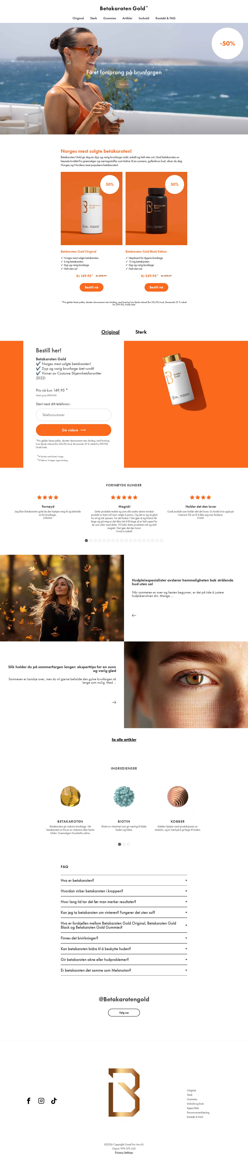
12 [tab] (135, 541)
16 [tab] (153, 541)
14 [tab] (144, 541)
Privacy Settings (124, 1152)
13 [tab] (140, 541)
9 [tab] (122, 541)
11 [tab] (131, 541)
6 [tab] (108, 541)
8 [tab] (117, 541)
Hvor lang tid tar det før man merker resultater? (98, 901)
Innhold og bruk (195, 1103)
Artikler (127, 18)
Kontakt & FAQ (165, 18)
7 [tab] (113, 541)
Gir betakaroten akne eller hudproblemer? (95, 959)
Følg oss (124, 1012)
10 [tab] (126, 541)
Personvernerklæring (198, 1112)
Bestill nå (91, 287)
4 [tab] (99, 541)
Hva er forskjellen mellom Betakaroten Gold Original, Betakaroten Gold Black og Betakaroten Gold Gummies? (118, 925)
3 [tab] (95, 541)
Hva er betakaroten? (77, 880)
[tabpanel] (47, 507)
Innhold (144, 18)
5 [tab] (104, 541)
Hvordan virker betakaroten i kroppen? (92, 891)
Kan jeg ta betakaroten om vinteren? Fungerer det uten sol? (108, 912)
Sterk (93, 18)
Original (78, 18)
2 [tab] (91, 541)
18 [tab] (162, 541)
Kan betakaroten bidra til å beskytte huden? (96, 948)
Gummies (109, 18)
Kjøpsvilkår (193, 1108)
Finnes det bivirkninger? (79, 938)
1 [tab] (86, 541)
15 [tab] (148, 541)
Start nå (124, 84)
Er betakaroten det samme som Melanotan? (96, 970)
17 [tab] (157, 541)
